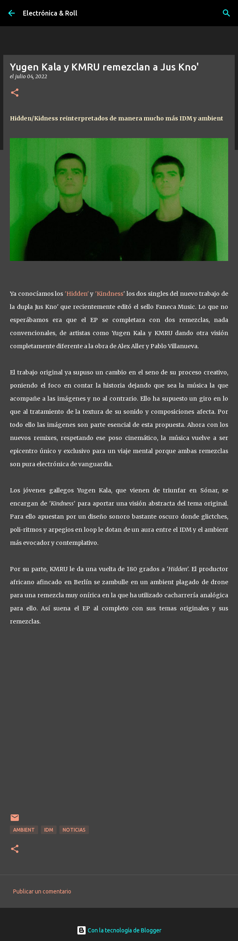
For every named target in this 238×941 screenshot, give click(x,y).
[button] (15, 93)
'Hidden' (77, 293)
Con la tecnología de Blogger (119, 930)
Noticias (74, 829)
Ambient (24, 829)
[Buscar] (226, 13)
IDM (48, 829)
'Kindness (109, 293)
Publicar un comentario (42, 891)
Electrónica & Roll (50, 13)
